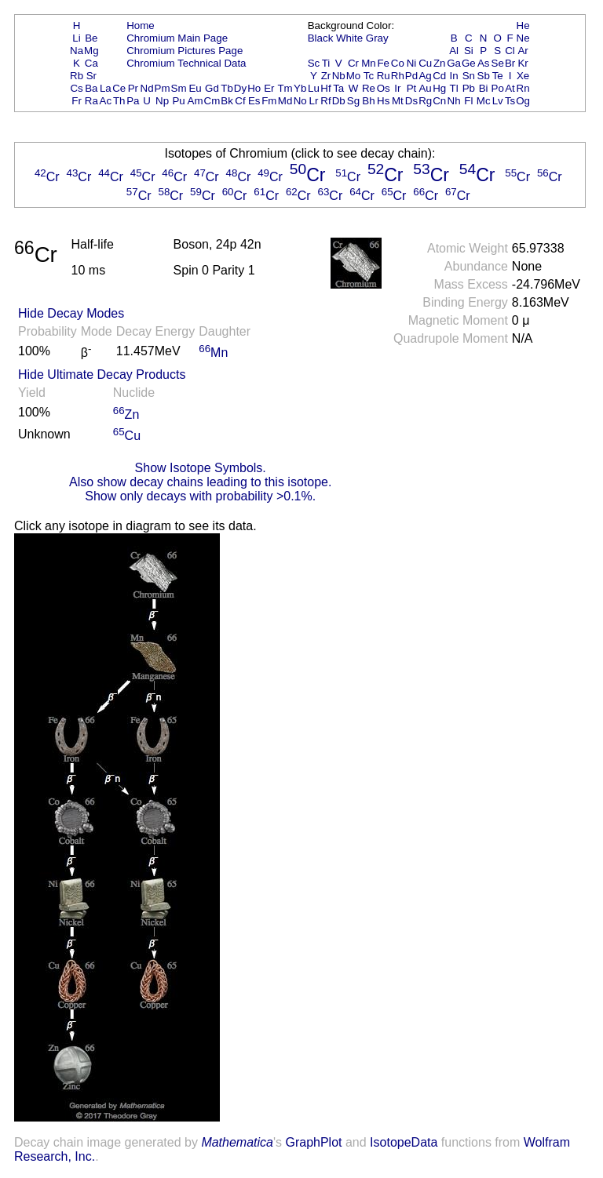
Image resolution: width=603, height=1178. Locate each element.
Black (321, 38)
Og (523, 101)
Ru (383, 76)
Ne (523, 38)
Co (397, 63)
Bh (368, 101)
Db (338, 101)
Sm (179, 88)
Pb (468, 88)
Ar (522, 50)
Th (119, 101)
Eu (194, 88)
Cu (425, 63)
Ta (338, 88)
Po (498, 88)
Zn (439, 63)
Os (383, 88)
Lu (314, 88)
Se (498, 63)
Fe (383, 63)
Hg (439, 88)
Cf (240, 101)
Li (76, 38)
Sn (468, 76)
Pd (411, 76)
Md (285, 101)
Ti (326, 63)
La (105, 88)
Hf (325, 88)
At (510, 88)
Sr (91, 76)
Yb (300, 88)
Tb (227, 88)
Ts (510, 101)
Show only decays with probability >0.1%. (200, 496)
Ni (412, 63)
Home (140, 25)
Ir (397, 88)
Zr (326, 76)
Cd (439, 76)
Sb (483, 76)
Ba (91, 88)
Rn (523, 88)
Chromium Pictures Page (184, 50)
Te (497, 76)
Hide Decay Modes (71, 313)
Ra (91, 101)
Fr (76, 101)
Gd (212, 88)
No (300, 101)
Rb (76, 76)
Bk (227, 101)
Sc (314, 63)
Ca (91, 63)
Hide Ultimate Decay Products (101, 374)
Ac (106, 101)
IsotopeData (403, 1142)
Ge (469, 63)
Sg (353, 101)
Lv (497, 101)
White (349, 38)
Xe (523, 76)
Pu (178, 101)
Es (254, 101)
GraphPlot (313, 1142)
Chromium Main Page (177, 38)
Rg (425, 101)
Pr (133, 88)
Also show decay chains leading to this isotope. (200, 482)
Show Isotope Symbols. (200, 467)
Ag (424, 76)
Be (91, 38)
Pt (412, 88)
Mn (368, 63)
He (523, 25)
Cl (510, 50)
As (483, 63)
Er (269, 88)
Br (510, 63)
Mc (484, 101)
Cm (212, 101)
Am (195, 101)
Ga (454, 63)
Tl (454, 88)
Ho (254, 88)
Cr (353, 63)
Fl (468, 101)
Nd (147, 88)
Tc (369, 76)
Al (454, 50)
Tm (284, 88)
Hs (383, 101)
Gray (377, 38)
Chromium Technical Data (186, 63)
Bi (483, 88)
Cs (76, 88)
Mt (398, 101)
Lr (314, 101)
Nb (338, 76)
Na (76, 50)
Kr (522, 63)
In (454, 76)
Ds (411, 101)
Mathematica (237, 1142)
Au (424, 88)
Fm (268, 101)
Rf (325, 101)
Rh (397, 76)
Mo (353, 76)
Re (368, 88)
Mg (91, 50)
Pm (162, 88)
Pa (132, 101)
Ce (119, 88)
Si (468, 50)
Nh (454, 101)
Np (162, 101)
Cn (439, 101)
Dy (240, 88)
